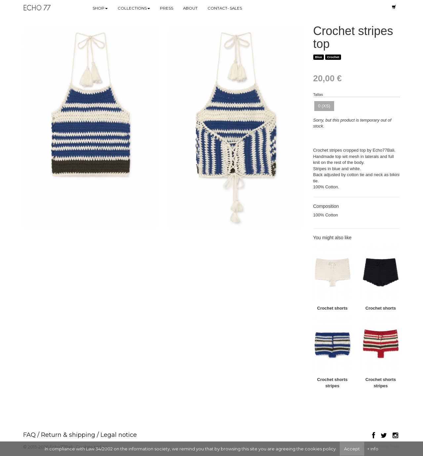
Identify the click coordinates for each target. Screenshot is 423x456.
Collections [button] (134, 8)
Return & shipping (68, 434)
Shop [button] (100, 8)
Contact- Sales (225, 8)
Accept (352, 448)
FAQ (29, 434)
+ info (372, 448)
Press (166, 8)
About (190, 8)
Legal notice (118, 434)
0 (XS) (324, 105)
